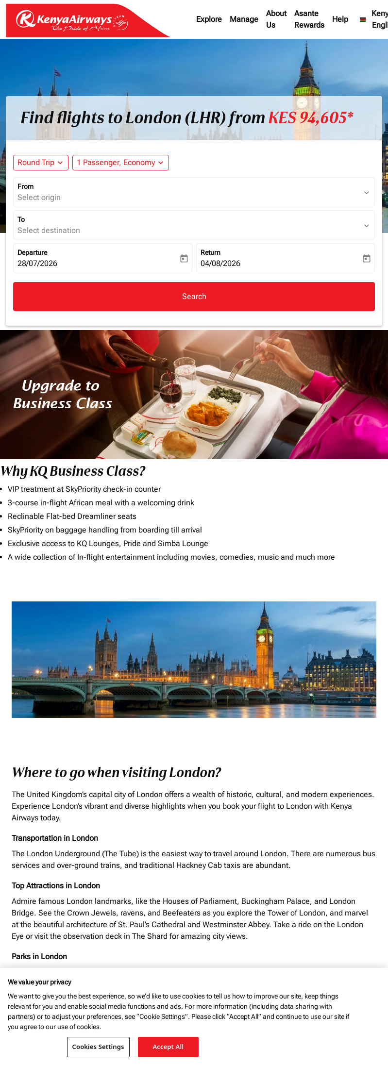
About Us (276, 19)
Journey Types (315, 639)
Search (194, 296)
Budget (208, 639)
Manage (244, 19)
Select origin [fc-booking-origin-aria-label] (39, 197)
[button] (120, 162)
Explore (209, 19)
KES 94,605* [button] (310, 118)
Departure (32, 252)
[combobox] (56, 660)
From (25, 186)
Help (340, 19)
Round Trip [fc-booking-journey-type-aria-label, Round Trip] (35, 162)
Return (210, 252)
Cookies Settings (98, 1046)
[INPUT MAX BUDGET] (249, 660)
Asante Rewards (309, 19)
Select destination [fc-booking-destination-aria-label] (48, 230)
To (21, 219)
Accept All (168, 1046)
